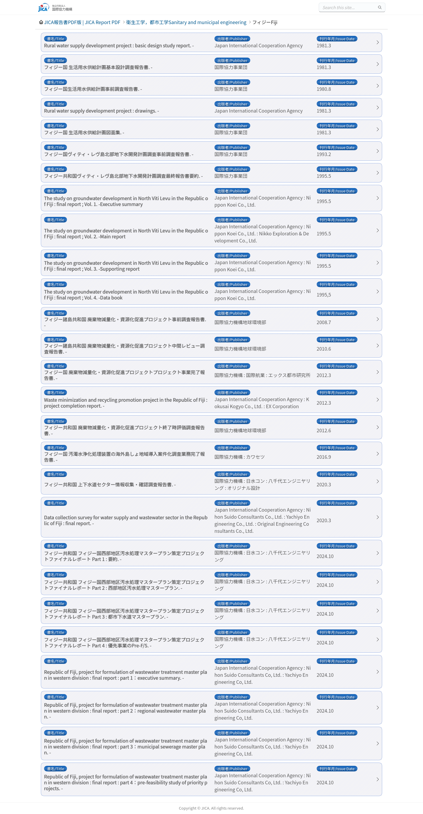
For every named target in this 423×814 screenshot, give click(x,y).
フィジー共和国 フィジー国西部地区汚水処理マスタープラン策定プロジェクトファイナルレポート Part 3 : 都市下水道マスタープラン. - (124, 613)
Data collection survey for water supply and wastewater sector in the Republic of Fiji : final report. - (125, 520)
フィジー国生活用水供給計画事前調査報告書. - (93, 89)
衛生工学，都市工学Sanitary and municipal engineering (186, 22)
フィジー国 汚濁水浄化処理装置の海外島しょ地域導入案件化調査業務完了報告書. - (124, 457)
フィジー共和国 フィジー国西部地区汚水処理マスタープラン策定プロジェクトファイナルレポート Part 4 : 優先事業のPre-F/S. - (124, 642)
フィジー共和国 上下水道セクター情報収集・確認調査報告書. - (110, 484)
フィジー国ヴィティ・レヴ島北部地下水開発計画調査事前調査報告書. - (118, 154)
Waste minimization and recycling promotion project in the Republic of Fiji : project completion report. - (125, 402)
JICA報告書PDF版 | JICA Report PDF (82, 22)
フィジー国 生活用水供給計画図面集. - (84, 132)
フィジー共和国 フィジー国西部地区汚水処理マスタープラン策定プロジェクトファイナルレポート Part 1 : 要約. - (124, 556)
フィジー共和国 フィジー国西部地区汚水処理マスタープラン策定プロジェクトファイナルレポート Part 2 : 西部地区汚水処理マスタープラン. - (124, 585)
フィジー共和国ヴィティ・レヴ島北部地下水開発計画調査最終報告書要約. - (123, 176)
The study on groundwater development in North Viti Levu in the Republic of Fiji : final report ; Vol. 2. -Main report (126, 233)
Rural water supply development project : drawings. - (101, 110)
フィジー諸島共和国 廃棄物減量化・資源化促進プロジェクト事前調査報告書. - (125, 322)
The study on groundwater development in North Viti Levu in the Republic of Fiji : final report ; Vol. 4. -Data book (126, 294)
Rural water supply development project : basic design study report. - (119, 45)
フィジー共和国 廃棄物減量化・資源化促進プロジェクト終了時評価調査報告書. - (124, 430)
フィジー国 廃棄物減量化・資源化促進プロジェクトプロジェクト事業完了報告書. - (124, 375)
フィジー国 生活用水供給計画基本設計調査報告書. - (98, 67)
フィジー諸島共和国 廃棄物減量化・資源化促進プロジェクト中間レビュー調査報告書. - (124, 348)
